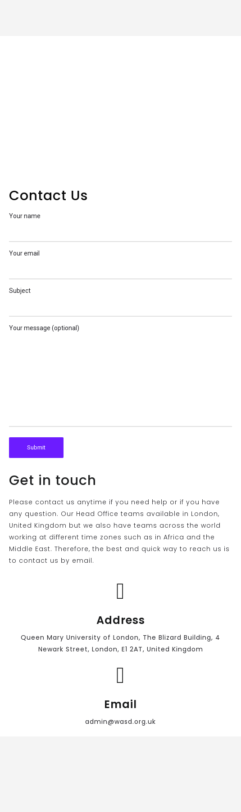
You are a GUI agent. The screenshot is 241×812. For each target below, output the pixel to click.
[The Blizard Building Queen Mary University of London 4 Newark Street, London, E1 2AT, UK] (120, 107)
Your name (120, 227)
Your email (120, 264)
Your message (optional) (120, 375)
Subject (120, 302)
